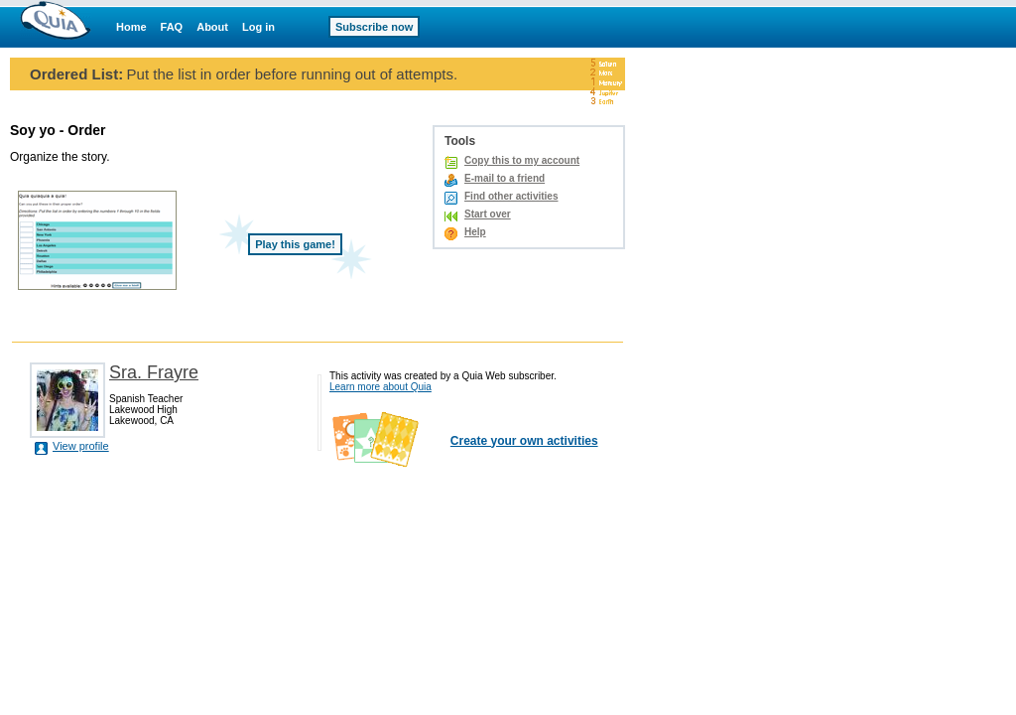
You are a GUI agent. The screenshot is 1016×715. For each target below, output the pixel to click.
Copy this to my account (521, 160)
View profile (81, 446)
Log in (258, 27)
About (212, 27)
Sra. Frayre (153, 372)
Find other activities (511, 196)
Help (475, 231)
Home (131, 27)
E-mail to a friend (504, 178)
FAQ (172, 27)
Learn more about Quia (380, 386)
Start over (487, 214)
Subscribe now (374, 27)
